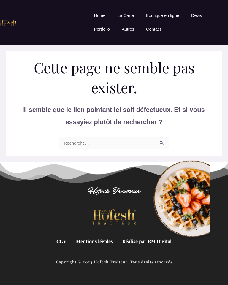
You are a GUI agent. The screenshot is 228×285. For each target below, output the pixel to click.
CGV (61, 241)
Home (99, 15)
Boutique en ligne (162, 15)
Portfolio (102, 29)
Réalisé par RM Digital (147, 241)
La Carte (125, 15)
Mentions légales (94, 241)
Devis (196, 15)
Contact (153, 29)
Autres (128, 29)
